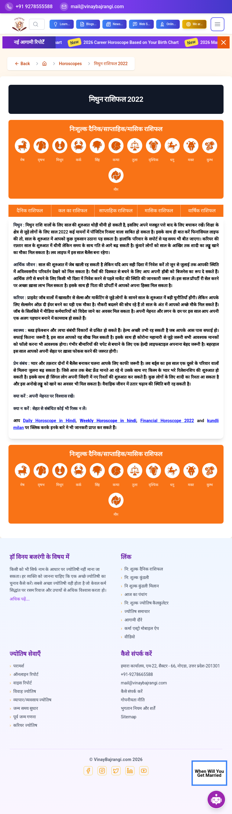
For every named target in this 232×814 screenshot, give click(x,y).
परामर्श (17, 666)
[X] (116, 770)
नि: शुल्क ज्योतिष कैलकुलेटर (145, 603)
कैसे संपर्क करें (132, 691)
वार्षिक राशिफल (202, 210)
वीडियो (128, 637)
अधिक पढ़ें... (20, 599)
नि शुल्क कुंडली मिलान (140, 586)
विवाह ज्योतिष (23, 691)
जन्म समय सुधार (24, 708)
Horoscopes (70, 63)
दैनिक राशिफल (30, 210)
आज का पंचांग (134, 594)
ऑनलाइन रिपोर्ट (24, 674)
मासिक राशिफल (159, 210)
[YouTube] (143, 770)
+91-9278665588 (137, 674)
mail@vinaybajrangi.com (144, 682)
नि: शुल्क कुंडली (135, 577)
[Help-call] (29, 6)
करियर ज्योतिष (23, 725)
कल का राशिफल (72, 210)
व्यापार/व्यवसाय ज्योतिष (30, 700)
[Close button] (223, 42)
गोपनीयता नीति (133, 699)
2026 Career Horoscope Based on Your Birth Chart (130, 42)
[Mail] (92, 6)
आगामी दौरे (131, 620)
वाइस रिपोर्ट (21, 683)
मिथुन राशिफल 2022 (111, 63)
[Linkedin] (129, 770)
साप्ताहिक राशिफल (116, 210)
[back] (22, 64)
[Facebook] (88, 770)
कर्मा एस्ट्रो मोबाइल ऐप (140, 628)
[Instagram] (102, 770)
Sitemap (128, 716)
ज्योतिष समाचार (135, 611)
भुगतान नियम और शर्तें (138, 708)
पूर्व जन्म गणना (23, 717)
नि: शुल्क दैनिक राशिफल (142, 569)
